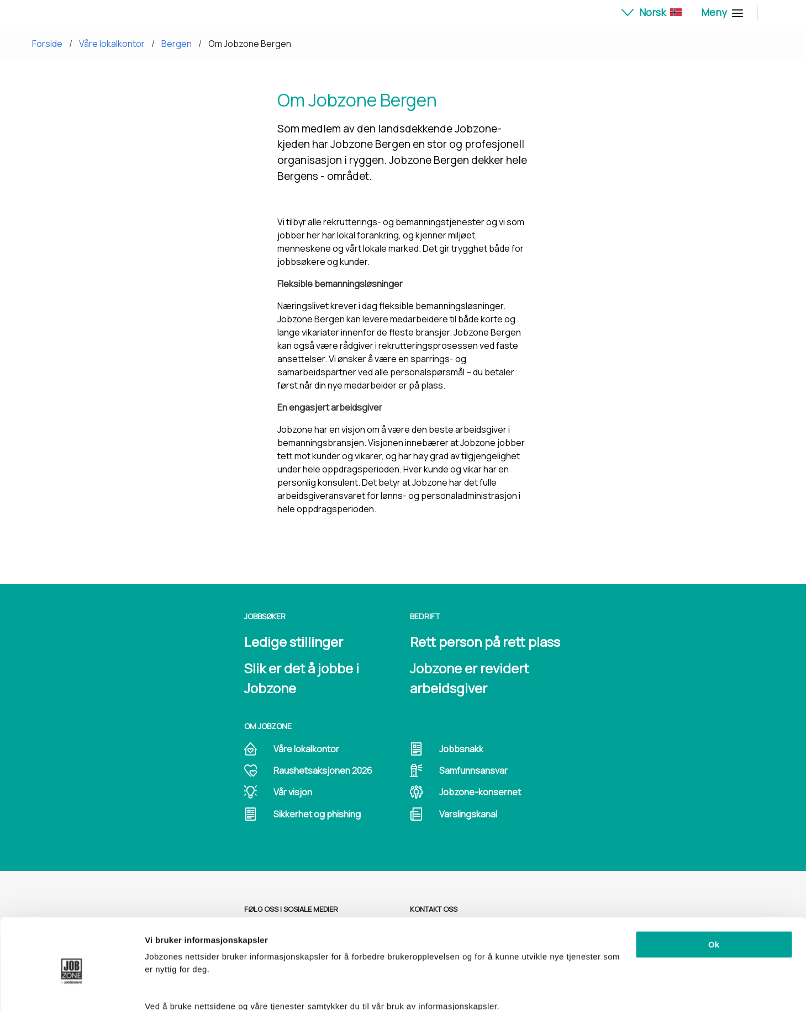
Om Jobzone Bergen (249, 44)
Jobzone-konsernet (480, 792)
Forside (47, 44)
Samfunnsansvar (473, 770)
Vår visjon (292, 792)
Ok (713, 896)
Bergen (176, 44)
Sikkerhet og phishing (317, 814)
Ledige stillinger (293, 641)
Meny (720, 12)
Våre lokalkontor (112, 44)
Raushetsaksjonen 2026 (322, 770)
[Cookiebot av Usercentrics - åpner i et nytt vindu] (71, 988)
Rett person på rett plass (485, 641)
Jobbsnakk (461, 749)
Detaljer (160, 988)
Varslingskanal (468, 814)
